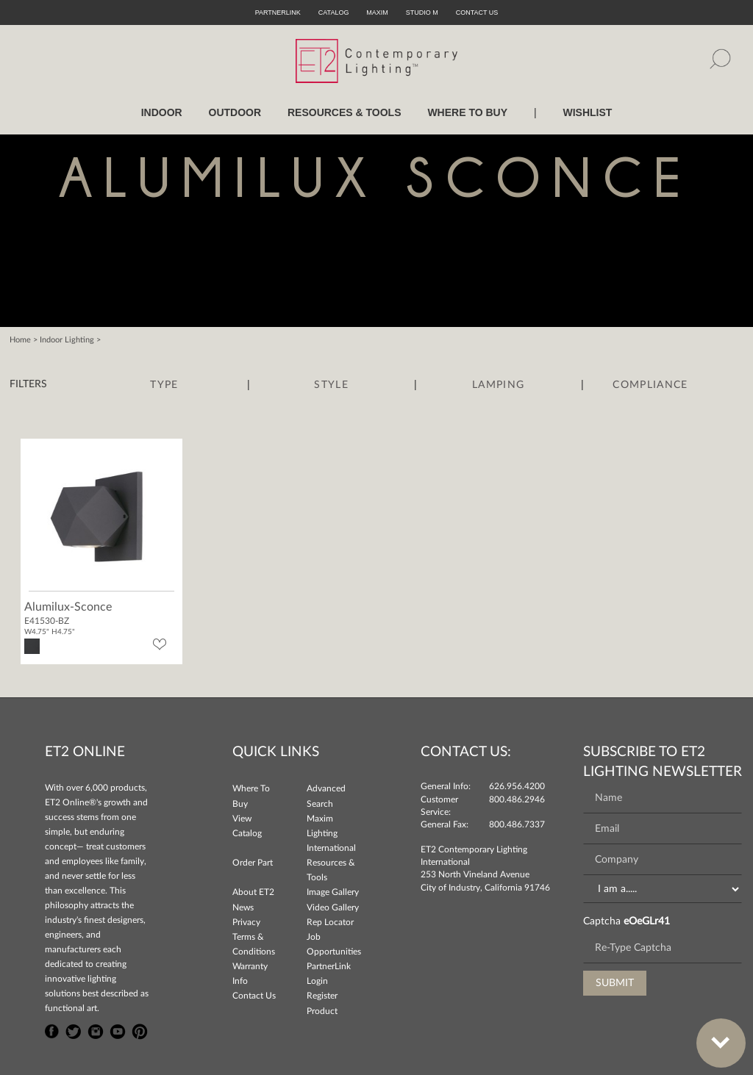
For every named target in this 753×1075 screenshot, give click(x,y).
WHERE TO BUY (467, 112)
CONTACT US (477, 12)
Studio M (422, 12)
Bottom (713, 1034)
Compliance (650, 385)
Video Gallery (333, 907)
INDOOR (161, 112)
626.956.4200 (517, 786)
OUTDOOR (235, 112)
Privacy (246, 922)
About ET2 (253, 892)
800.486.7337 (517, 824)
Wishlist (587, 112)
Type (164, 385)
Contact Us (254, 995)
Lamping (498, 385)
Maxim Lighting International (331, 833)
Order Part (252, 862)
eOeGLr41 (647, 921)
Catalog (333, 12)
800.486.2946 (517, 799)
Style (331, 385)
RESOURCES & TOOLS (345, 112)
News (243, 907)
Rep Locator (330, 922)
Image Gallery (333, 892)
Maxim (377, 12)
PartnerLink (278, 12)
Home (20, 340)
